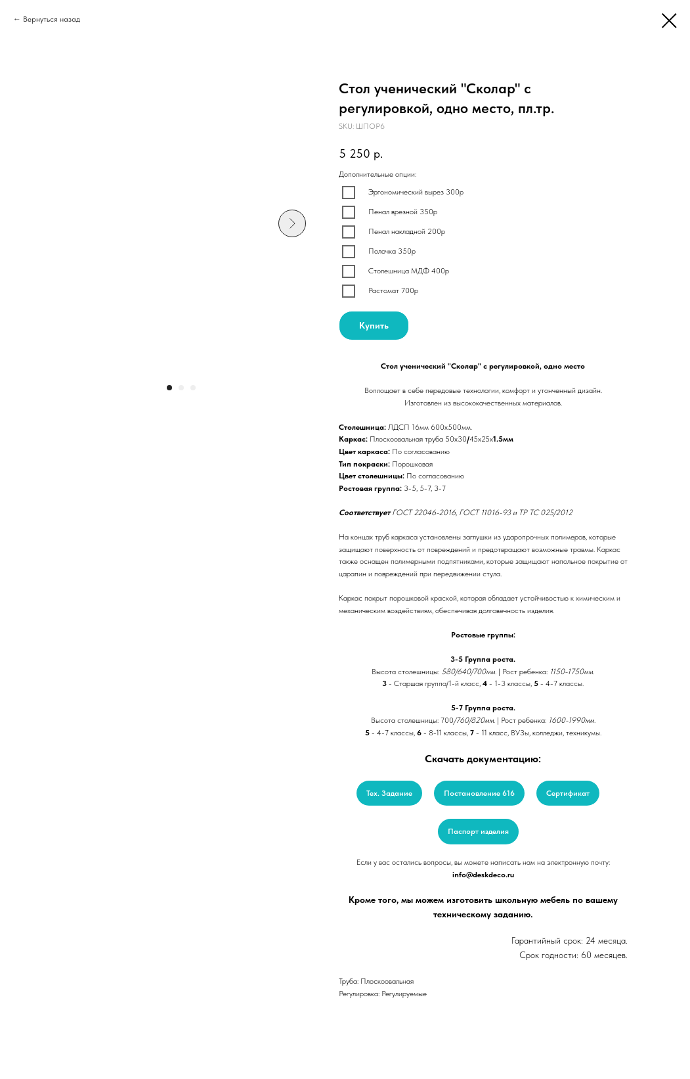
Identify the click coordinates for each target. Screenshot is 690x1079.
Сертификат (568, 793)
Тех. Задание (389, 793)
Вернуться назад (51, 19)
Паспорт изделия (478, 831)
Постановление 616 (479, 793)
